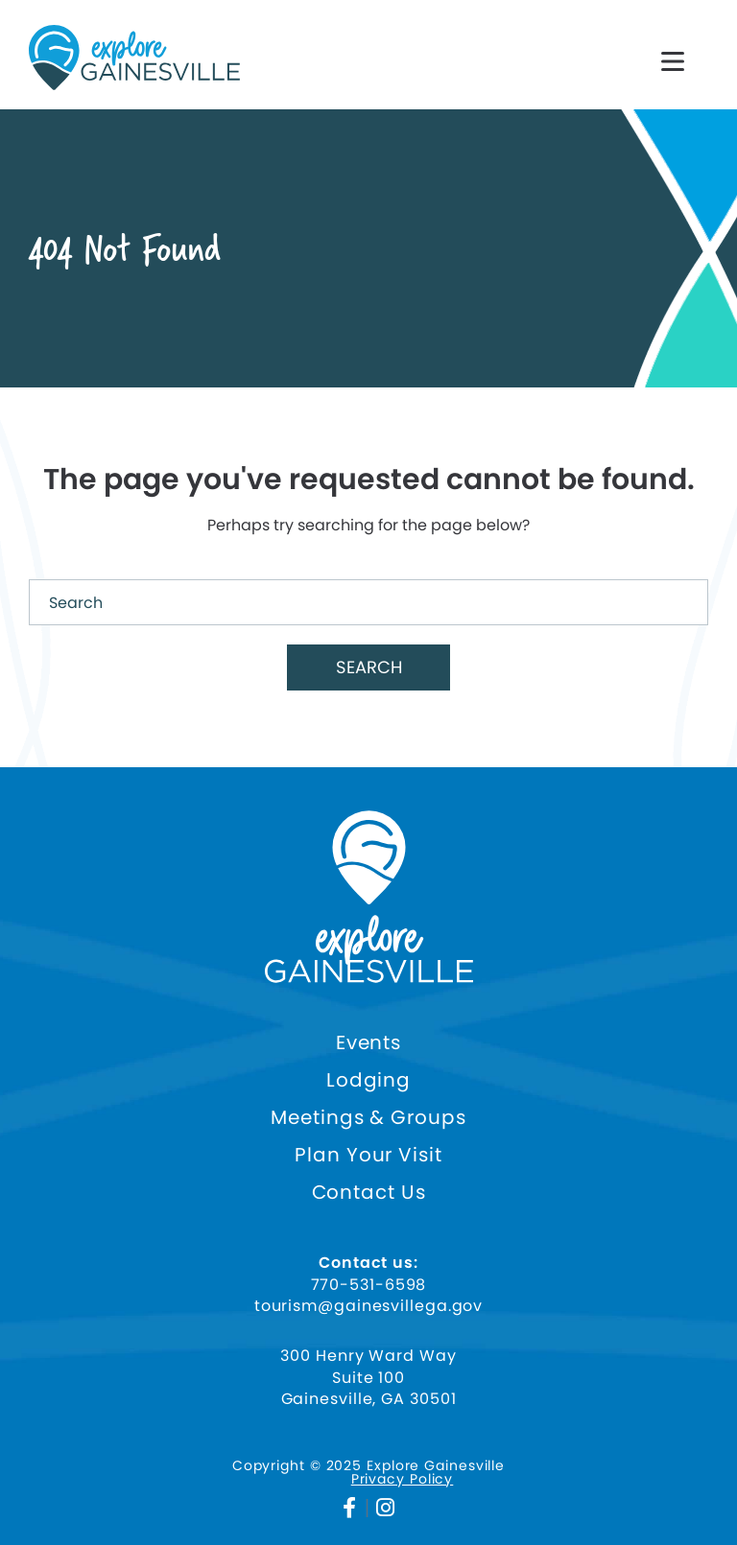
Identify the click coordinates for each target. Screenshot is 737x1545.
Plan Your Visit (368, 1155)
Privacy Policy (402, 1479)
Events (368, 1043)
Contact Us (369, 1193)
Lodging (368, 1080)
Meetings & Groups (368, 1118)
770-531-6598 (369, 1285)
